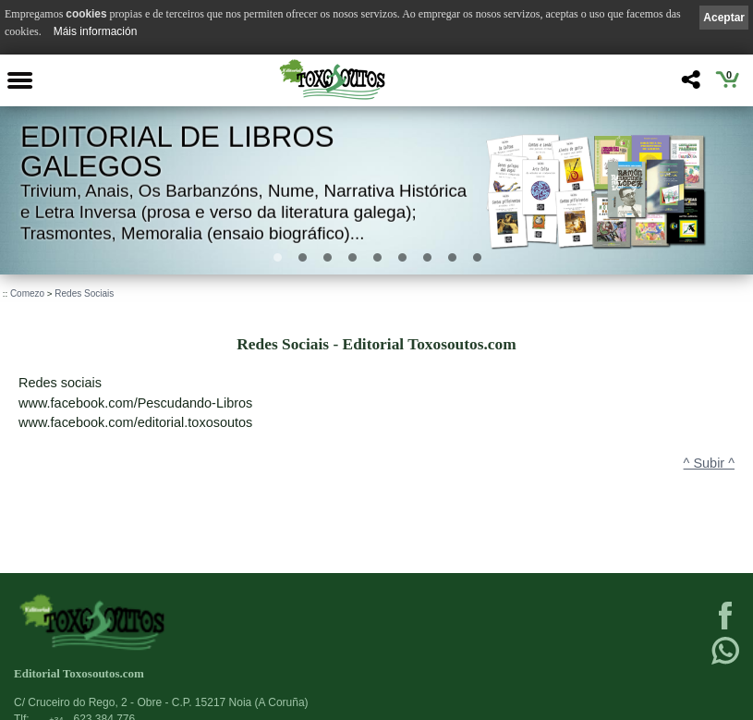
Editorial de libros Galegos (177, 151)
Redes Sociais (84, 293)
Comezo (27, 293)
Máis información (96, 31)
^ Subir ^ (709, 463)
